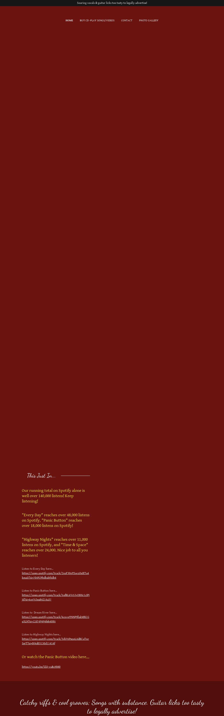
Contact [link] (126, 20)
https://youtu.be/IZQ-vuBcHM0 (41, 667)
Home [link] (69, 20)
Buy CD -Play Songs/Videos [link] (97, 20)
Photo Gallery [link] (148, 20)
